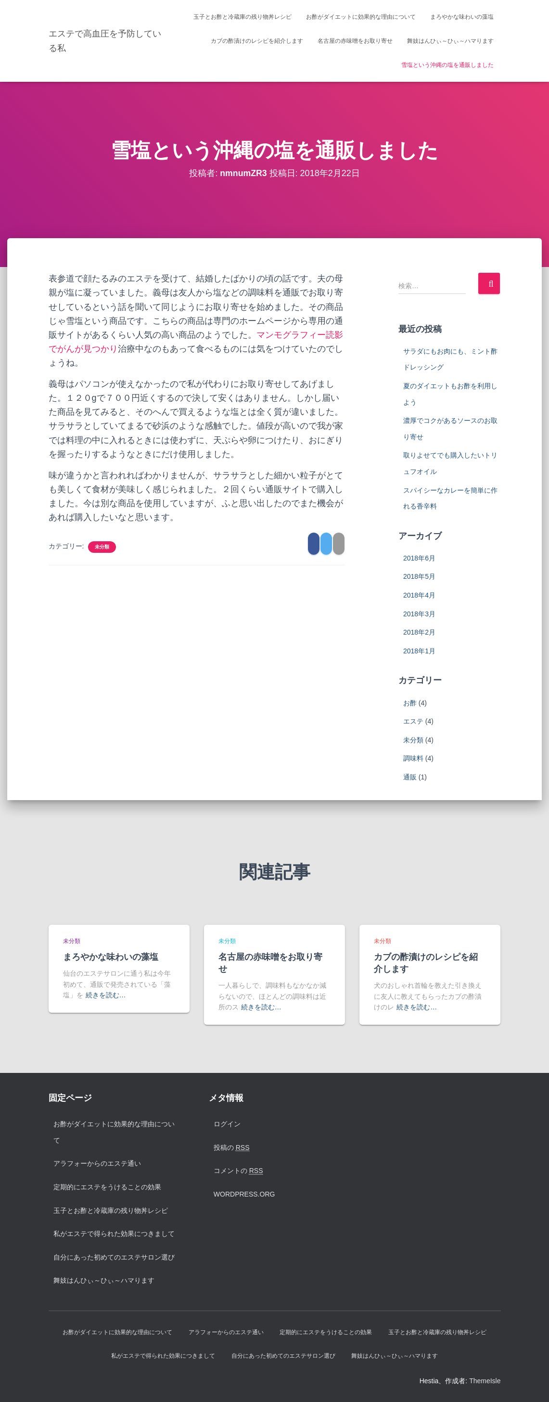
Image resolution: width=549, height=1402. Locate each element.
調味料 (413, 758)
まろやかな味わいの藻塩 (462, 16)
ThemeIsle (484, 1381)
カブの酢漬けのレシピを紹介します (257, 41)
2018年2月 (419, 632)
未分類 (102, 546)
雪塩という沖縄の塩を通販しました (447, 65)
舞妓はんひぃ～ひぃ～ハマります (450, 41)
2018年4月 (419, 595)
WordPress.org (244, 1194)
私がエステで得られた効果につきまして (114, 1233)
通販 (410, 777)
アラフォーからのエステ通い (97, 1163)
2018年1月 (419, 651)
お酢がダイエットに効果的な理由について (361, 16)
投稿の (232, 1148)
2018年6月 (419, 558)
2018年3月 (419, 614)
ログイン (227, 1124)
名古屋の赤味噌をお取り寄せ (355, 41)
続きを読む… (106, 995)
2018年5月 (419, 576)
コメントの (238, 1171)
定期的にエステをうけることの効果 (107, 1187)
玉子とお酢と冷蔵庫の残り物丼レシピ (242, 16)
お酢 (410, 703)
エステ (413, 721)
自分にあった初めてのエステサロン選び (114, 1257)
